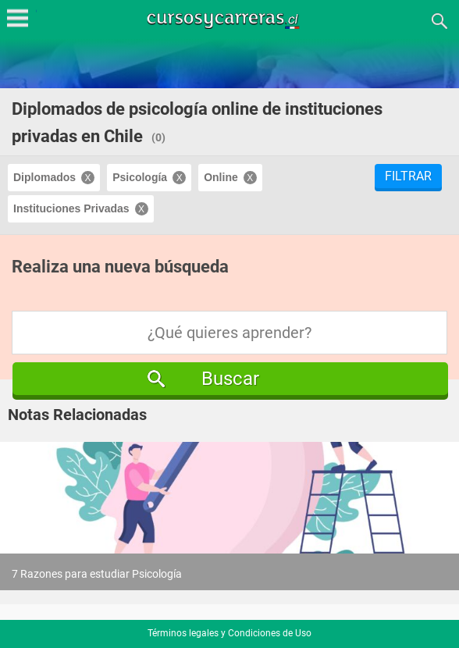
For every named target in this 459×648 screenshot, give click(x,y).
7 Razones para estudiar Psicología (97, 574)
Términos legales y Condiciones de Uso (229, 633)
